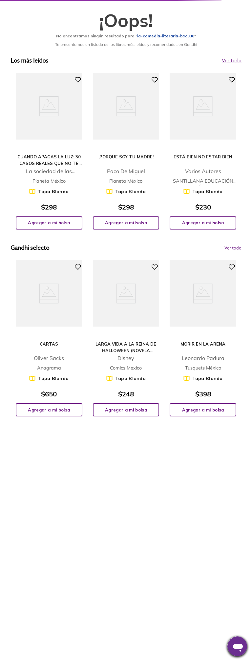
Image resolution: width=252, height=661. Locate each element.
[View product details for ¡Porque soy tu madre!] (126, 151)
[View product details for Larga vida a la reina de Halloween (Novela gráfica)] (126, 338)
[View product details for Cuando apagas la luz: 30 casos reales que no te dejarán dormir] (49, 151)
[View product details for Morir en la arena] (203, 338)
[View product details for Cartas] (49, 338)
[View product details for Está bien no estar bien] (203, 151)
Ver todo (233, 248)
